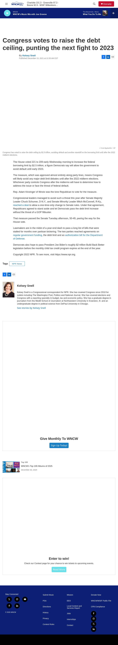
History (46, 613)
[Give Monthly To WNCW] (59, 377)
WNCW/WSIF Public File (101, 601)
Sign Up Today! (59, 445)
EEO (69, 601)
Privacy (46, 618)
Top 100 (24, 462)
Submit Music (48, 595)
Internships (71, 619)
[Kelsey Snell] (8, 289)
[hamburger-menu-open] (6, 4)
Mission (70, 595)
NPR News (17, 264)
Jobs (69, 613)
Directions (47, 607)
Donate (107, 4)
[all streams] (114, 13)
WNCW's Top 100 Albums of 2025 (36, 466)
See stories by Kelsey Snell (31, 307)
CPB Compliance (98, 607)
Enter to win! (59, 559)
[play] (7, 13)
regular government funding (27, 235)
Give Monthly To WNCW (59, 439)
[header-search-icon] (94, 4)
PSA (44, 601)
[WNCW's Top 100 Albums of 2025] (11, 467)
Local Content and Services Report (74, 607)
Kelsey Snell (29, 55)
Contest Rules (48, 624)
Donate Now (96, 595)
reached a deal (21, 205)
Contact (70, 625)
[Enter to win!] (59, 515)
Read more (59, 569)
